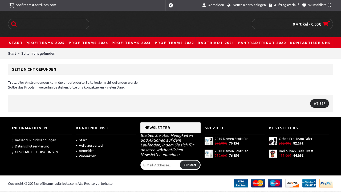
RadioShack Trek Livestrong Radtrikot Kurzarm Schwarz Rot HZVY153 (298, 151)
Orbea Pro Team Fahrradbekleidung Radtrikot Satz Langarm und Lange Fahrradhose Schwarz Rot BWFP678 (298, 139)
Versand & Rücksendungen (34, 140)
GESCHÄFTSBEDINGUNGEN (35, 152)
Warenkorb (86, 156)
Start (81, 140)
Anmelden (85, 151)
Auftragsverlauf (90, 145)
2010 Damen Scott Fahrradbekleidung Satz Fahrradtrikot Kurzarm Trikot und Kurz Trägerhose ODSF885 (234, 151)
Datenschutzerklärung (30, 146)
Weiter (319, 103)
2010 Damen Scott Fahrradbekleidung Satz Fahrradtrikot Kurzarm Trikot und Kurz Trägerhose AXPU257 (234, 139)
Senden (190, 164)
